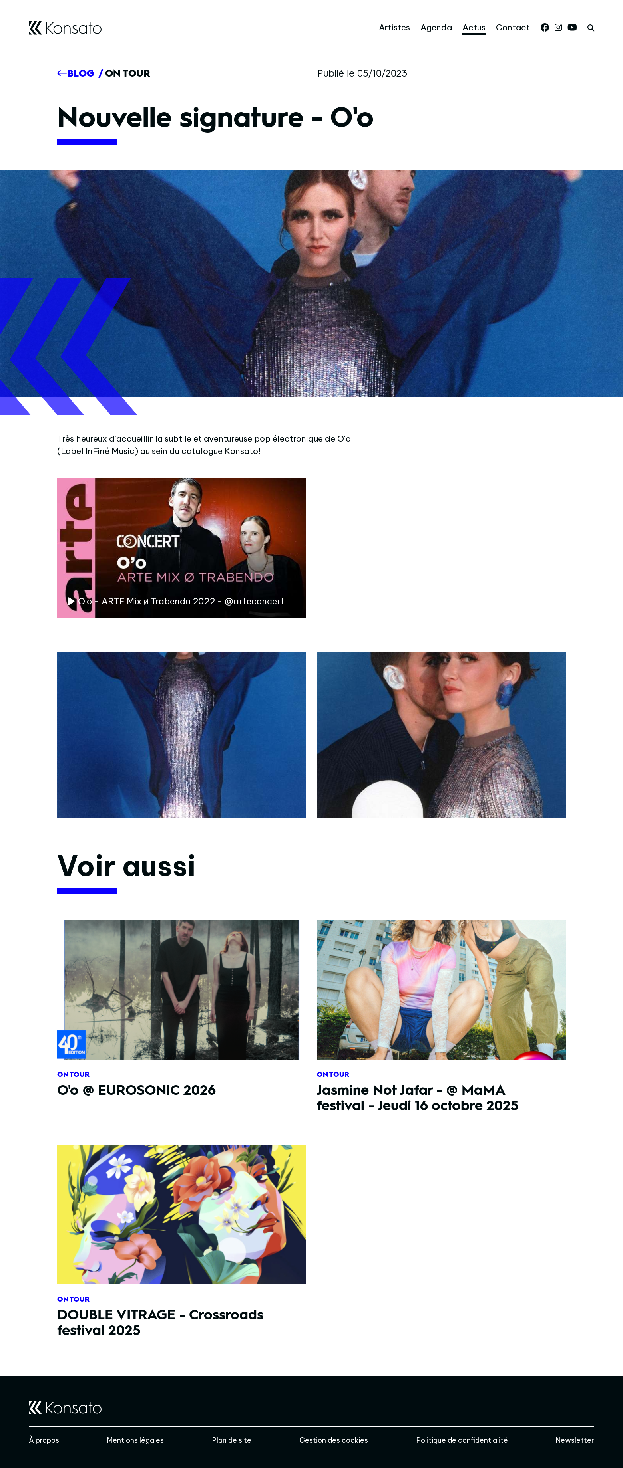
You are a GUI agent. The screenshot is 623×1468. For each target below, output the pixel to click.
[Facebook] (545, 27)
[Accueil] (65, 27)
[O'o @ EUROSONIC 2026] (181, 1014)
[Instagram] (558, 27)
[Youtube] (572, 27)
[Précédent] (75, 73)
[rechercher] (591, 28)
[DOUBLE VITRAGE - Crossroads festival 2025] (181, 1247)
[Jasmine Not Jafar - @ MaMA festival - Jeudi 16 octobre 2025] (441, 1022)
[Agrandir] (181, 735)
